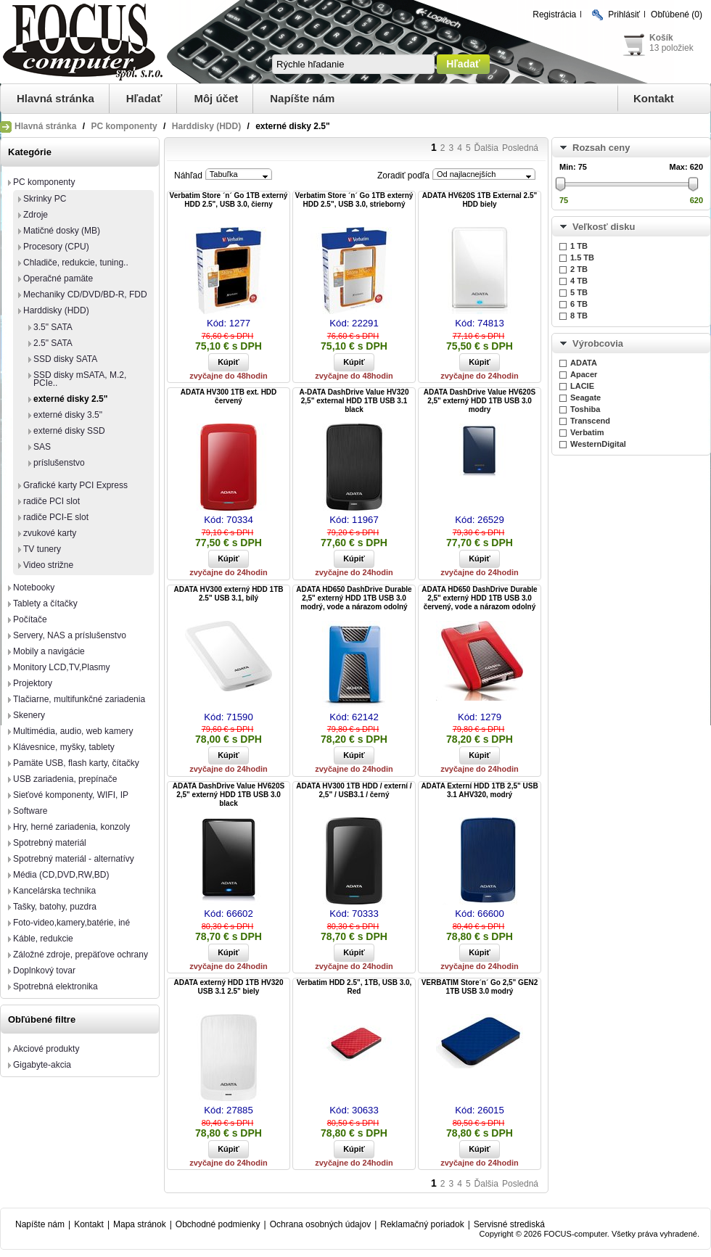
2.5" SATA (53, 343)
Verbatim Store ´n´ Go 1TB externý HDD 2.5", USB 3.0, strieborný (354, 199)
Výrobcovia (597, 343)
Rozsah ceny (601, 147)
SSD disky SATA (65, 359)
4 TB (579, 280)
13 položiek (671, 48)
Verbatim (587, 432)
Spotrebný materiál (49, 843)
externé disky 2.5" (70, 399)
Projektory (32, 683)
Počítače (30, 619)
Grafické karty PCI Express (75, 485)
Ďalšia (486, 148)
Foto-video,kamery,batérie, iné (71, 923)
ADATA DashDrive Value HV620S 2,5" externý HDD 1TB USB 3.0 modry (479, 400)
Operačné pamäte (58, 278)
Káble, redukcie (43, 939)
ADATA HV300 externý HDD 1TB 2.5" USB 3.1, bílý (229, 593)
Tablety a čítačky (45, 603)
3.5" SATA (53, 327)
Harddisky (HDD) (206, 126)
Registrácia (554, 14)
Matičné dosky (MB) (61, 231)
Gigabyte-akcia (42, 1065)
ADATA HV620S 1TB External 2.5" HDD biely (480, 199)
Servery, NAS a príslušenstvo (69, 635)
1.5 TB (582, 257)
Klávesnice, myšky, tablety (64, 747)
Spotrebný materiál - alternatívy (73, 859)
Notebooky (33, 587)
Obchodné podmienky (218, 1224)
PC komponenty (124, 126)
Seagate (585, 397)
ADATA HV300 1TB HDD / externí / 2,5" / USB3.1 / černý (353, 790)
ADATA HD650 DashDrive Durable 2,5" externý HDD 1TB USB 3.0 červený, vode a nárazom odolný (479, 598)
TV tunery (42, 549)
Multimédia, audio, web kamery (73, 731)
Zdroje (35, 215)
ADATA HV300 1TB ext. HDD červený (229, 396)
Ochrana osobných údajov (320, 1224)
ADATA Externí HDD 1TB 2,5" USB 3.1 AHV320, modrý (479, 790)
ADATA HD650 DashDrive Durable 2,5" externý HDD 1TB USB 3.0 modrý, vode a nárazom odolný (353, 598)
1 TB (579, 246)
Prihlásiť (624, 14)
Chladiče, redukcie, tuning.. (75, 262)
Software (30, 811)
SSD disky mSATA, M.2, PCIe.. (79, 379)
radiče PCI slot (51, 501)
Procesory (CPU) (56, 247)
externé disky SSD (69, 431)
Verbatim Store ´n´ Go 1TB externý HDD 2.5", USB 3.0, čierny (229, 199)
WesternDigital (598, 444)
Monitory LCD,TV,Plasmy (61, 667)
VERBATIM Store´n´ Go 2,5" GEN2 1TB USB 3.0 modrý (480, 986)
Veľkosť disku (603, 226)
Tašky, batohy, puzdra (54, 907)
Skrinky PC (44, 199)
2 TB (579, 269)
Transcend (590, 420)
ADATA (583, 362)
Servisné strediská (509, 1224)
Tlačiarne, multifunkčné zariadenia (79, 699)
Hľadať (144, 98)
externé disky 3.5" (67, 415)
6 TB (579, 304)
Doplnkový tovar (44, 970)
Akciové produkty (46, 1049)
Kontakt (653, 98)
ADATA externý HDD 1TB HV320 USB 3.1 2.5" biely (229, 986)
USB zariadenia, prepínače (65, 779)
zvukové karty (49, 533)
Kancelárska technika (54, 891)
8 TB (579, 315)
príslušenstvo (59, 463)
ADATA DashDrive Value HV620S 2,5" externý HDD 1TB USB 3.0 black (228, 794)
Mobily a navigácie (49, 651)
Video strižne (48, 565)
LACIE (582, 386)
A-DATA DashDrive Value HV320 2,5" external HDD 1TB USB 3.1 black (354, 400)
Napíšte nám (302, 98)
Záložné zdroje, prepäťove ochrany (80, 954)
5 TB (579, 292)
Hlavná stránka (55, 98)
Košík (661, 38)
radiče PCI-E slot (56, 517)
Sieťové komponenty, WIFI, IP (70, 795)
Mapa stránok (139, 1224)
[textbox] (353, 64)
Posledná (520, 148)
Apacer (583, 374)
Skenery (29, 715)
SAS (42, 447)
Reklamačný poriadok (422, 1224)
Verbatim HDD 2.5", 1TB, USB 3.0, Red (354, 986)
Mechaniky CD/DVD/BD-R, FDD (85, 294)
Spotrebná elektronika (55, 986)
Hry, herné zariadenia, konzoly (71, 827)
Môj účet (216, 98)
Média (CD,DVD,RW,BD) (61, 875)
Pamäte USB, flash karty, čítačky (76, 763)
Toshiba (585, 409)
